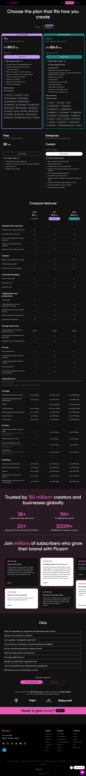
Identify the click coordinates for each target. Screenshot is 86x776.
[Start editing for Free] (22, 160)
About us (75, 739)
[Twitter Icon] (7, 743)
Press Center (76, 747)
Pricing (58, 750)
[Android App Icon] (11, 738)
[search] (62, 3)
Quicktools (60, 744)
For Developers (61, 736)
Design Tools (48, 739)
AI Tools (47, 742)
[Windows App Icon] (17, 738)
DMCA (70, 761)
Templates (48, 744)
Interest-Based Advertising (49, 761)
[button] (7, 2)
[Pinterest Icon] (24, 743)
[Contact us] (54, 692)
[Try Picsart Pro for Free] (22, 57)
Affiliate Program (77, 742)
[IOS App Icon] (4, 738)
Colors (47, 747)
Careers (75, 736)
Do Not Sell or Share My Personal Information (31, 761)
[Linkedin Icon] (16, 743)
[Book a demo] (64, 160)
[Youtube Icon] (20, 743)
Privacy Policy (17, 761)
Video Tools (48, 736)
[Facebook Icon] (3, 743)
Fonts (46, 750)
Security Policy (76, 761)
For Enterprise (60, 733)
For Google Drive (61, 739)
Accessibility (43, 764)
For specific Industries (62, 742)
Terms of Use (9, 761)
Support (75, 733)
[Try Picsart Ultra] (64, 57)
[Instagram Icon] (12, 743)
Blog (74, 744)
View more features (9, 90)
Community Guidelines (62, 761)
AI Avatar (59, 747)
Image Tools (48, 733)
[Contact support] (31, 692)
